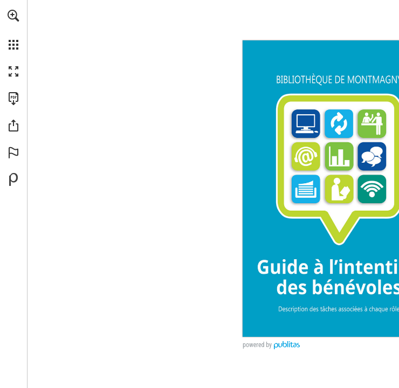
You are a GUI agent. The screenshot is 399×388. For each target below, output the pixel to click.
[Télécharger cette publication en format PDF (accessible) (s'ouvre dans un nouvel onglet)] (13, 98)
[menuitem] (13, 29)
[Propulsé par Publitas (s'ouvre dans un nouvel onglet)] (13, 179)
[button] (13, 15)
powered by (257, 345)
